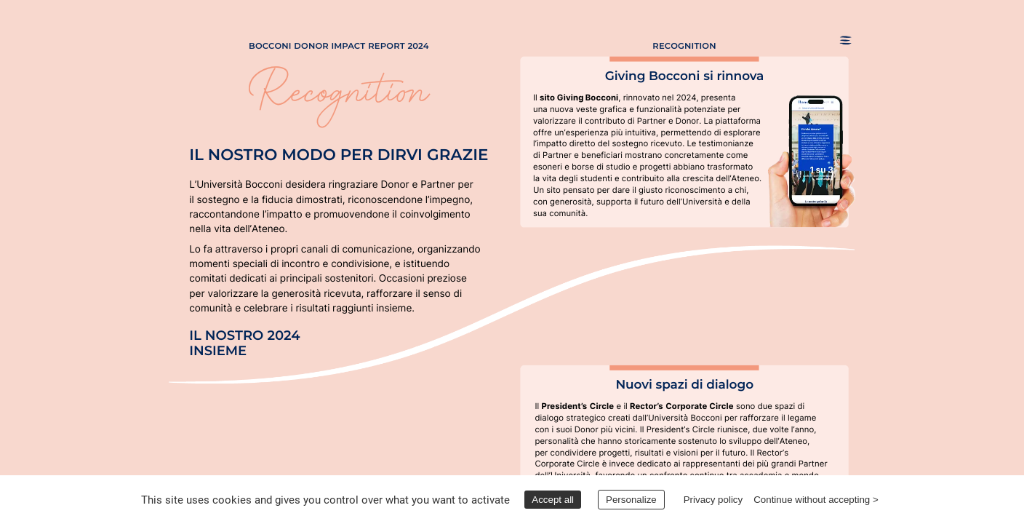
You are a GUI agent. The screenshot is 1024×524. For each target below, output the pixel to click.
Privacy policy (713, 499)
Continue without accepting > (816, 499)
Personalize (631, 499)
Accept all (553, 499)
